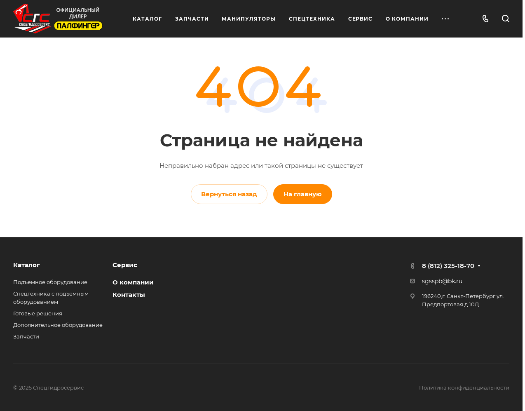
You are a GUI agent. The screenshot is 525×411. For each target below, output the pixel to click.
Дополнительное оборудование (58, 325)
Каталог (26, 265)
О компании (133, 282)
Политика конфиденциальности (464, 387)
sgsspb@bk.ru (442, 281)
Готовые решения (37, 313)
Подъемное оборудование (50, 282)
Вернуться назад (229, 194)
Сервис (124, 265)
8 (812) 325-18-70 (448, 266)
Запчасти (26, 336)
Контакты (128, 294)
